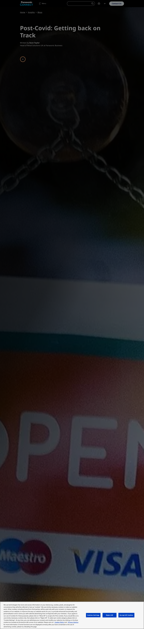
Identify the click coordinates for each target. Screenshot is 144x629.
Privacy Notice (73, 622)
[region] (72, 615)
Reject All (109, 615)
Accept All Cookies (126, 615)
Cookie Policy (59, 622)
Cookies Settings (93, 615)
